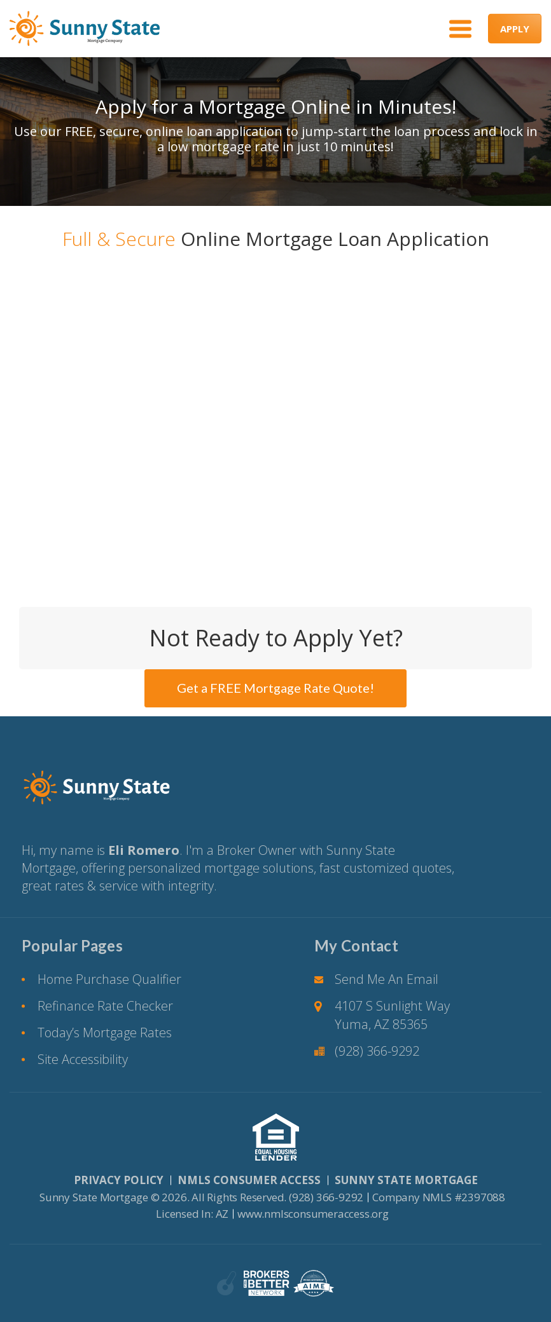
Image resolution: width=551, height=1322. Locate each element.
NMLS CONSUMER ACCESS (249, 1180)
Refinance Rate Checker (105, 1005)
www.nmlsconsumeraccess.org (313, 1213)
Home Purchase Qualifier (109, 979)
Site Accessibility (83, 1059)
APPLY (514, 28)
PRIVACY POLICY (119, 1180)
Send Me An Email (386, 979)
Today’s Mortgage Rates (105, 1032)
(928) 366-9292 (377, 1051)
